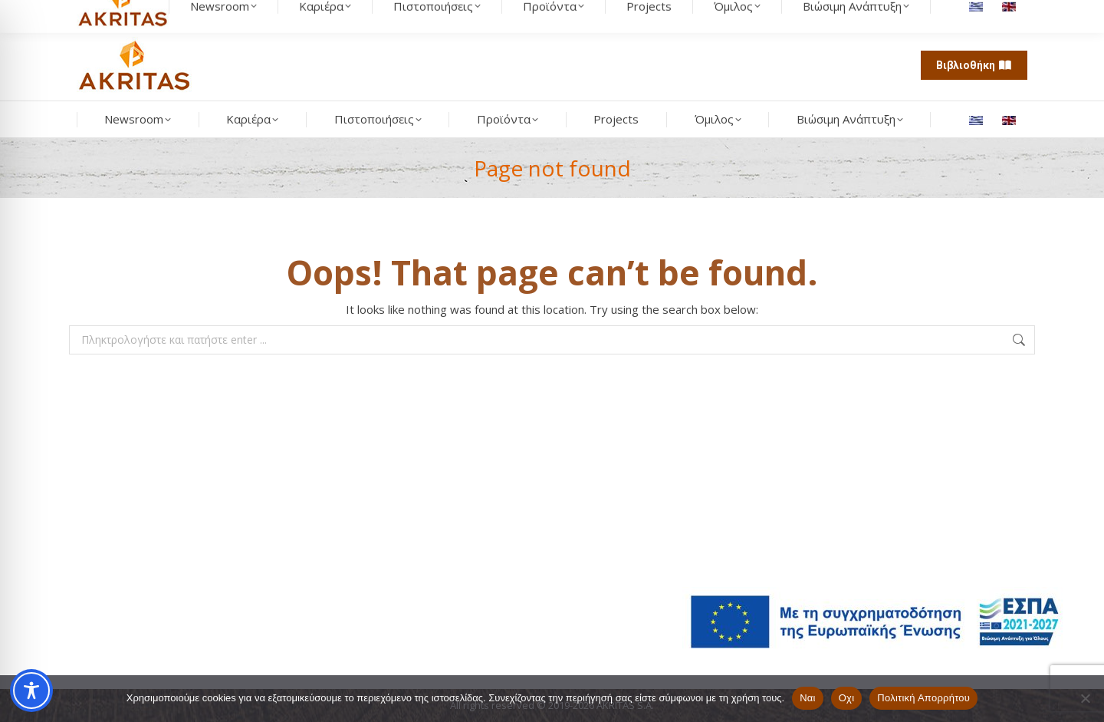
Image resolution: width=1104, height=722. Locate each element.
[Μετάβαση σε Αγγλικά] (1010, 119)
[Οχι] (1084, 698)
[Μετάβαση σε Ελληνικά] (977, 119)
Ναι (808, 698)
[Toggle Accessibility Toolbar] (31, 690)
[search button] (216, 15)
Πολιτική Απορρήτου (923, 698)
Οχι (847, 698)
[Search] (153, 15)
